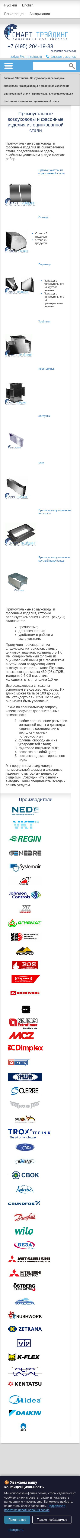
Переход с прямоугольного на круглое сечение (54, 285)
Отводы (43, 217)
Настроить (16, 1530)
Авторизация (39, 14)
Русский (10, 5)
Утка (41, 463)
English (27, 5)
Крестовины (46, 368)
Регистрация (14, 14)
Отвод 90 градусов (41, 241)
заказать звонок (63, 56)
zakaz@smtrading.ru (26, 56)
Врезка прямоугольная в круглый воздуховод (54, 559)
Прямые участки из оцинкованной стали (51, 171)
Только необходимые (52, 1519)
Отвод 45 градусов (41, 235)
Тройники (44, 321)
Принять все (17, 1519)
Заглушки (44, 415)
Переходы (44, 264)
